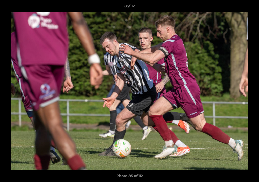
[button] (250, 7)
